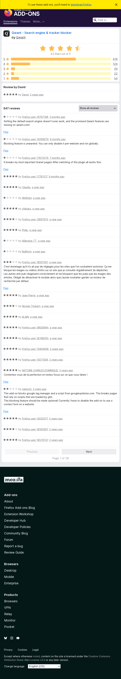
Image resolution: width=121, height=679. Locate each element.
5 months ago (57, 116)
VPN (7, 607)
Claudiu (26, 187)
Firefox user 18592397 (35, 429)
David (25, 94)
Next (89, 451)
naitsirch (26, 389)
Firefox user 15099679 (35, 139)
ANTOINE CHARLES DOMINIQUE (40, 370)
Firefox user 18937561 (35, 262)
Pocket (9, 627)
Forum (8, 539)
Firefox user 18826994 (35, 327)
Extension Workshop (18, 514)
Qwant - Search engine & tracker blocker (42, 33)
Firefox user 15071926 (35, 359)
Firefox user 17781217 (34, 176)
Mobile (9, 577)
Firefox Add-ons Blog (19, 508)
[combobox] (105, 20)
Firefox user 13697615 (35, 219)
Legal (35, 649)
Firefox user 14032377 (35, 418)
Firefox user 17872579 (35, 157)
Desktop (10, 570)
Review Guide (14, 552)
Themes (25, 21)
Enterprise (11, 583)
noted (36, 656)
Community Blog (16, 533)
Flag (5, 131)
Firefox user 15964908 (35, 348)
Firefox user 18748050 (35, 338)
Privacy (8, 649)
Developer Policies (17, 527)
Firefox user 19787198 (35, 116)
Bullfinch (26, 251)
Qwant (21, 37)
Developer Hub (15, 520)
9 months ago (56, 176)
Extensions (10, 21)
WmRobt (27, 197)
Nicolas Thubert (31, 306)
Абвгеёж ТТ (29, 240)
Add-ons (10, 495)
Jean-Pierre (28, 295)
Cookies (22, 649)
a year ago (38, 187)
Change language (14, 666)
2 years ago (37, 94)
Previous (32, 451)
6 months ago (58, 139)
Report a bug (13, 546)
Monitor (9, 620)
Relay (8, 614)
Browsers (11, 601)
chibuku (26, 208)
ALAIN (25, 316)
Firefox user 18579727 (35, 439)
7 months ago (57, 157)
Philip (25, 230)
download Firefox (81, 4)
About (8, 501)
